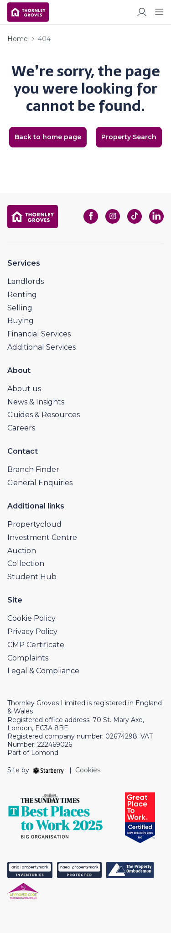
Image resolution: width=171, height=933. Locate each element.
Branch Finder (33, 469)
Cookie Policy (31, 618)
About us (24, 388)
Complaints (27, 658)
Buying (20, 320)
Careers (21, 428)
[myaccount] (141, 12)
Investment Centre (42, 537)
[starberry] (49, 770)
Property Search (128, 137)
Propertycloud (34, 524)
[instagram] (112, 216)
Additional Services (41, 347)
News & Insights (35, 402)
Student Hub (32, 576)
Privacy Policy (32, 631)
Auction (21, 550)
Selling (19, 308)
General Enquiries (40, 482)
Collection (25, 563)
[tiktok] (134, 216)
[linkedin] (156, 216)
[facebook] (90, 216)
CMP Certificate (35, 644)
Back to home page (48, 137)
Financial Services (39, 334)
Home (17, 39)
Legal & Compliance (43, 670)
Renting (22, 294)
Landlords (25, 281)
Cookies (87, 770)
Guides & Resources (43, 414)
